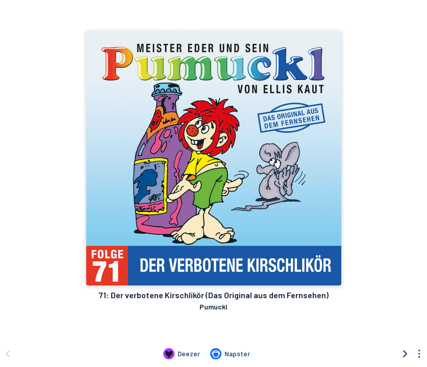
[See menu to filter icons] (419, 354)
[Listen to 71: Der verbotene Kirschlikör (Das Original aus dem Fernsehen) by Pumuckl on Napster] (230, 353)
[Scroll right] (405, 354)
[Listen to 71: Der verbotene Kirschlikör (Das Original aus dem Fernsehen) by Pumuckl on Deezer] (181, 353)
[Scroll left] (7, 354)
